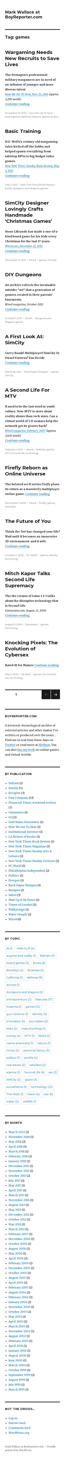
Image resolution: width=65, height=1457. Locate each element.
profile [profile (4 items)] (31, 1057)
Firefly (42, 503)
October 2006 (17, 1243)
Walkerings (16, 909)
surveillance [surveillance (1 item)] (16, 1087)
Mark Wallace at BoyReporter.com (23, 14)
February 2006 (18, 1263)
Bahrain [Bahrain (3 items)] (47, 955)
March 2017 (16, 1195)
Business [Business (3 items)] (36, 970)
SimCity (52, 260)
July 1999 (14, 1384)
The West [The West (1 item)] (14, 1094)
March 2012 (16, 1229)
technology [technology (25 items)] (42, 1087)
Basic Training (23, 131)
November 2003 (19, 1307)
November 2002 (19, 1331)
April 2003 (15, 1321)
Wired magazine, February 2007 (25, 430)
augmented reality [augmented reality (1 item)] (21, 955)
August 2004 (17, 1292)
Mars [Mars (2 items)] (11, 1028)
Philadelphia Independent (26, 870)
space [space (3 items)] (31, 1079)
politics (55, 116)
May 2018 (14, 1141)
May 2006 (15, 1253)
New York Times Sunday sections (31, 861)
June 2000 (15, 1360)
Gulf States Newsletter (23, 822)
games (46, 116)
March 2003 (16, 1326)
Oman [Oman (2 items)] (12, 1050)
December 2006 (19, 1239)
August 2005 (17, 1277)
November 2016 (18, 1200)
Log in (12, 1418)
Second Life (17, 453)
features (36, 116)
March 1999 (16, 1389)
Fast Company (18, 797)
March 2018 (16, 1151)
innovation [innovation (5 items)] (15, 1021)
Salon (12, 895)
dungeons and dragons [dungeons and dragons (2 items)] (24, 992)
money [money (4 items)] (13, 1036)
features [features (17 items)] (44, 999)
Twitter (10, 745)
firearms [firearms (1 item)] (13, 1006)
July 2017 (14, 1180)
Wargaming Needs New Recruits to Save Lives (32, 58)
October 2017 (17, 1175)
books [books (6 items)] (39, 963)
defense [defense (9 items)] (34, 977)
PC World (32, 555)
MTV (7, 453)
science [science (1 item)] (13, 1072)
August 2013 (16, 1205)
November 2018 (19, 1137)
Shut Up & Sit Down (21, 900)
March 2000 (17, 1365)
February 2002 (18, 1341)
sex (7, 677)
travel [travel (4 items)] (33, 1094)
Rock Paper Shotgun (36, 371)
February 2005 (18, 1287)
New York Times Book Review (37, 184)
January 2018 (17, 1161)
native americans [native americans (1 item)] (19, 1043)
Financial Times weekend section (32, 802)
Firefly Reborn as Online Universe (26, 471)
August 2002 (17, 1336)
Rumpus (14, 890)
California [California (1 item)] (14, 977)
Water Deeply (17, 914)
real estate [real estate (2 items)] (15, 1065)
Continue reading (17, 104)
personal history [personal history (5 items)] (36, 1050)
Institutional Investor (23, 831)
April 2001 (15, 1345)
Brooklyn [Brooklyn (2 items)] (15, 970)
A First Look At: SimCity (24, 340)
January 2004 (17, 1302)
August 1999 (16, 1380)
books (8, 188)
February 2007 (18, 1234)
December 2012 (18, 1214)
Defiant (13, 783)
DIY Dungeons (23, 274)
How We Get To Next (41, 113)
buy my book (26, 749)
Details (13, 788)
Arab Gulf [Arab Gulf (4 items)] (25, 948)
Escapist (26, 674)
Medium (44, 745)
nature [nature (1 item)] (44, 1043)
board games (12, 116)
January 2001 (17, 1350)
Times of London (20, 904)
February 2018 (18, 1156)
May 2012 (14, 1224)
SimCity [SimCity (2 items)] (13, 1079)
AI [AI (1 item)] (9, 948)
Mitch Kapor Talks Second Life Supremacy (27, 579)
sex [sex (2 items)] (53, 1072)
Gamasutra (31, 624)
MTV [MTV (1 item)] (29, 1036)
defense (26, 116)
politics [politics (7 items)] (13, 1057)
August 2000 (17, 1355)
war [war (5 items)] (48, 1094)
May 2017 (14, 1185)
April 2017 (15, 1190)
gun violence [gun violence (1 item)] (17, 1014)
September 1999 (19, 1375)
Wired (32, 260)
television (10, 506)
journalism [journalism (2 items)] (38, 1021)
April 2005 (15, 1282)
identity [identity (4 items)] (39, 1014)
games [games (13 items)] (32, 1006)
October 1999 (17, 1370)
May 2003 (15, 1316)
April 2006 (16, 1258)
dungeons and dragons (26, 188)
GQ (10, 817)
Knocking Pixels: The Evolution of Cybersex (31, 649)
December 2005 (19, 1268)
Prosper (14, 880)
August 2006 (17, 1248)
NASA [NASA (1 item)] (44, 1036)
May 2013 (14, 1209)
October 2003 (17, 1311)
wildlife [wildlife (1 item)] (29, 1101)
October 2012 (17, 1219)
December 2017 (18, 1166)
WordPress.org (18, 1432)
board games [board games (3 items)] (17, 963)
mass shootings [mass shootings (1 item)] (33, 1028)
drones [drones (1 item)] (13, 985)
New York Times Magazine (27, 846)
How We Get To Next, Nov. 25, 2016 (26, 94)
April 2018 (15, 1146)
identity (53, 555)
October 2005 (17, 1273)
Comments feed (19, 1428)
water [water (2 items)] (12, 1101)
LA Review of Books (22, 836)
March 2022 (16, 1132)
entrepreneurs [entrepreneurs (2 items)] (19, 999)
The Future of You (28, 521)
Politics (13, 875)
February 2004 (18, 1297)
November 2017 (18, 1171)
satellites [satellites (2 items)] (37, 1065)
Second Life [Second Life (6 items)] (34, 1072)
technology (31, 453)
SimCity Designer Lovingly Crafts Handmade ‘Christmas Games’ (28, 212)
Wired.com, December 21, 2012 (24, 246)
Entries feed (16, 1423)
